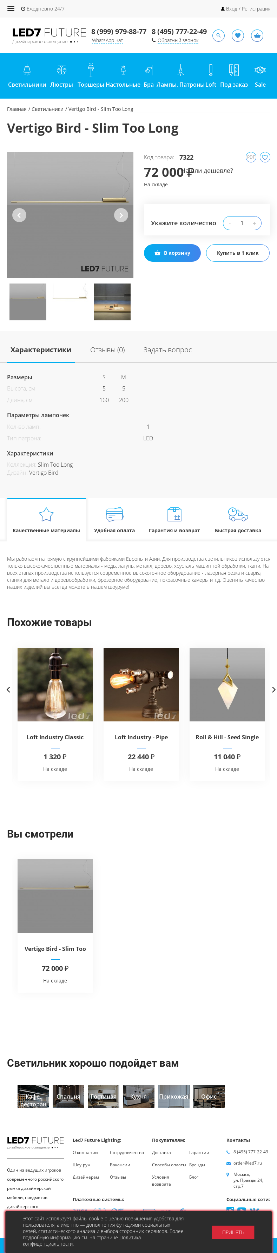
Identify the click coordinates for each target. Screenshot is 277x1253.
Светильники (48, 109)
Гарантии (199, 1152)
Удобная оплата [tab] (114, 520)
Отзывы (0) (107, 349)
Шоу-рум (82, 1165)
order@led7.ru (247, 1163)
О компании (85, 1152)
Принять (233, 1232)
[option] (70, 215)
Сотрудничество (127, 1152)
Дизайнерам (86, 1177)
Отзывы (118, 1177)
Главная (17, 109)
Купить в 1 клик (238, 252)
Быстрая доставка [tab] (238, 520)
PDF (251, 157)
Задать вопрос (168, 349)
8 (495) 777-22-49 (179, 31)
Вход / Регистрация (248, 8)
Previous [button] (19, 220)
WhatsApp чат (107, 40)
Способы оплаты (169, 1165)
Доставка (161, 1152)
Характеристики (41, 349)
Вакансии (120, 1165)
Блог (193, 1177)
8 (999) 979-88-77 (118, 31)
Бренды (197, 1165)
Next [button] (121, 220)
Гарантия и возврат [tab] (174, 520)
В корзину (172, 252)
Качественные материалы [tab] (46, 520)
